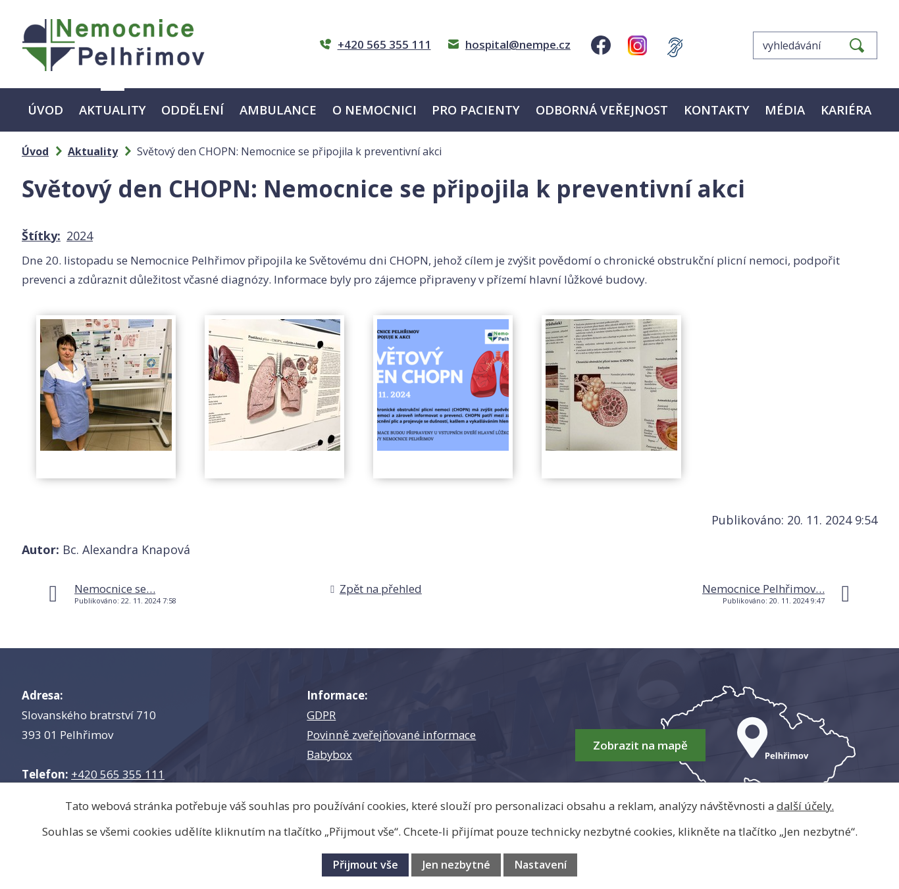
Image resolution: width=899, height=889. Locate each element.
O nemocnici (374, 109)
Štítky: (41, 235)
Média (785, 109)
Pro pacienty (476, 109)
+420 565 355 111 (118, 774)
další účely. (805, 805)
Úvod (45, 109)
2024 (79, 235)
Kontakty (717, 109)
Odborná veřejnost (602, 109)
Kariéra (846, 109)
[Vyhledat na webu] (815, 45)
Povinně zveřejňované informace (391, 734)
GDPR (321, 715)
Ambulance (278, 109)
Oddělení (192, 109)
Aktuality (112, 109)
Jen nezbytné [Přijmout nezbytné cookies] (456, 864)
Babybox (329, 754)
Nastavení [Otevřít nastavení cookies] (540, 864)
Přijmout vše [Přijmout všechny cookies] (365, 864)
